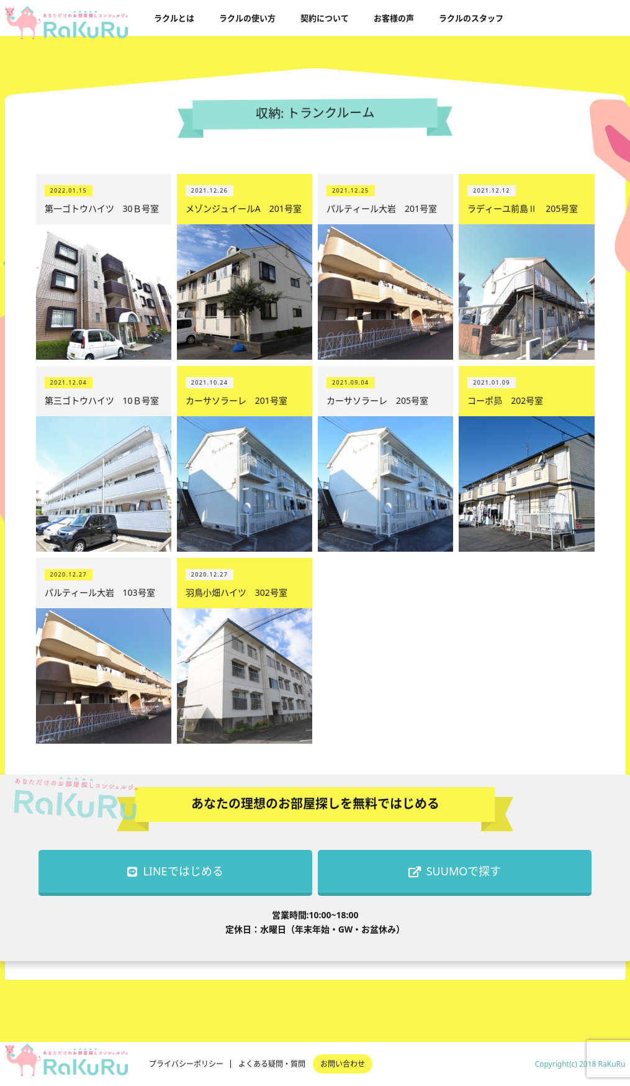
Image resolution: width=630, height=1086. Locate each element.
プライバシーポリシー (186, 1064)
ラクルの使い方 (247, 18)
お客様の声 (394, 18)
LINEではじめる (175, 871)
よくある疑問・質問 (271, 1064)
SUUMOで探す (455, 871)
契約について (324, 18)
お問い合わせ (342, 1064)
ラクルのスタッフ (471, 18)
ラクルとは (174, 18)
